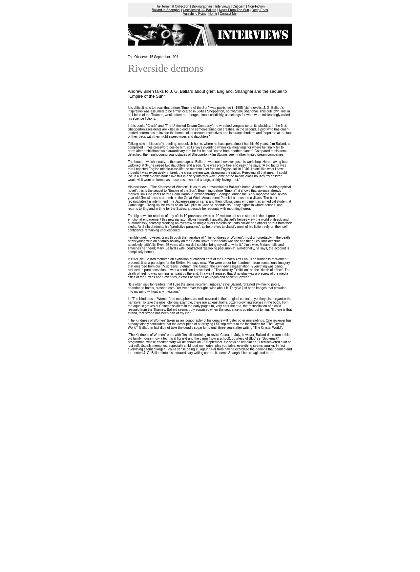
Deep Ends (260, 10)
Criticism (239, 6)
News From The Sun (234, 10)
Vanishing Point (194, 13)
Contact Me (228, 13)
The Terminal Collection (172, 6)
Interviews (222, 6)
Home (212, 13)
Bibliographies (202, 6)
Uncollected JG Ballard (199, 10)
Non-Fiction (256, 6)
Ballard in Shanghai (166, 10)
